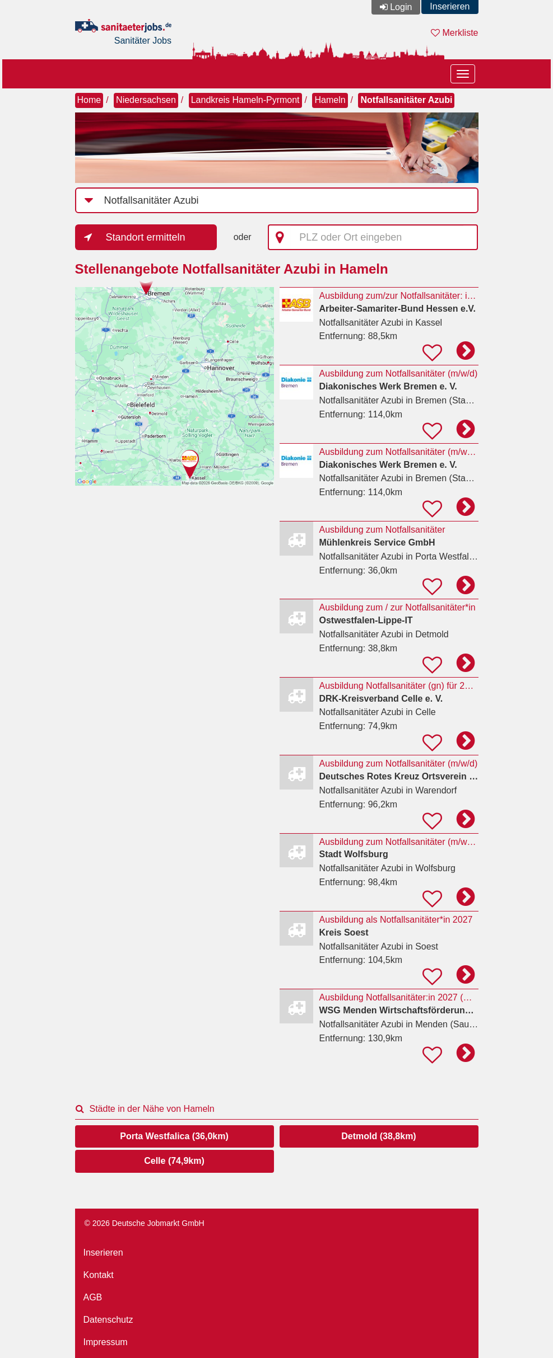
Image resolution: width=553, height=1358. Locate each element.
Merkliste (454, 32)
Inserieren (450, 6)
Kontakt (98, 1275)
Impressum (105, 1342)
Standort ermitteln (145, 237)
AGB (93, 1297)
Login (401, 7)
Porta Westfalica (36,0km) (174, 1136)
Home (89, 100)
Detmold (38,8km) (378, 1136)
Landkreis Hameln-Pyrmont (245, 100)
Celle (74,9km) (174, 1161)
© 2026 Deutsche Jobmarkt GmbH (145, 1223)
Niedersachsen (146, 100)
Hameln (329, 100)
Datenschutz (108, 1319)
